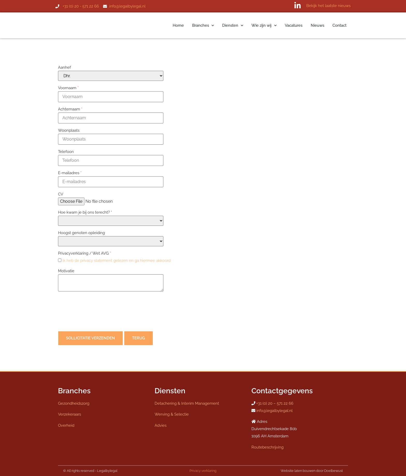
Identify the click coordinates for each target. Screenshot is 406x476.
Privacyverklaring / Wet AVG (84, 253)
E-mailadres (70, 173)
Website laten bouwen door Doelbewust (312, 471)
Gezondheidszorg (73, 403)
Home (178, 25)
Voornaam (68, 88)
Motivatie (66, 271)
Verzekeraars (69, 414)
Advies (160, 425)
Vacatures (293, 25)
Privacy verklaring (203, 471)
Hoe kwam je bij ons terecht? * (85, 212)
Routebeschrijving (267, 447)
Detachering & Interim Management (187, 403)
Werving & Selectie (172, 414)
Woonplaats (68, 130)
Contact (339, 25)
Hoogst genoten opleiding (81, 232)
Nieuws (317, 25)
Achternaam (70, 109)
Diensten (232, 26)
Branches (203, 26)
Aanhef (64, 67)
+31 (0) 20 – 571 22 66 (274, 403)
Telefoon (66, 151)
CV (60, 194)
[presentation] (97, 312)
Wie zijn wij (264, 26)
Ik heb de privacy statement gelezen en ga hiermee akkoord (116, 260)
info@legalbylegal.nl (274, 410)
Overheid (66, 425)
